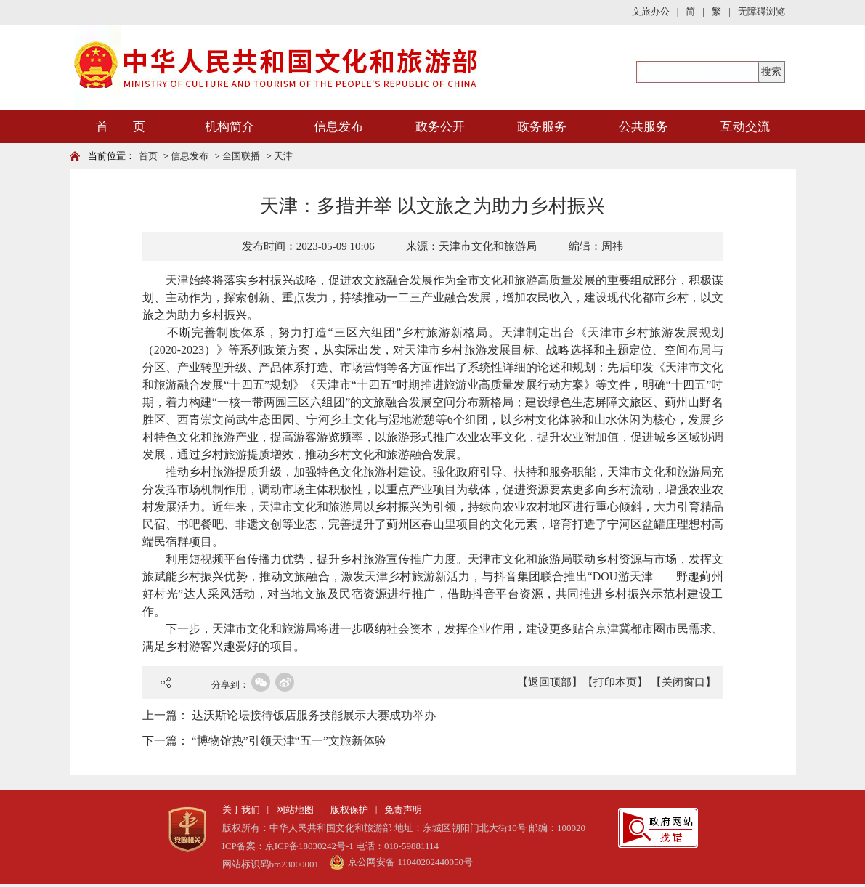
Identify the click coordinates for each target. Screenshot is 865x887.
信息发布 (338, 127)
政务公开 (440, 127)
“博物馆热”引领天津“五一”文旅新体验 (289, 740)
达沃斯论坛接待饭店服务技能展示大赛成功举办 (314, 715)
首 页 (120, 127)
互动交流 (745, 127)
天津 (283, 155)
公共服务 (643, 127)
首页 (148, 155)
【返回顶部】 (549, 682)
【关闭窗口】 (683, 682)
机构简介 (229, 127)
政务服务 (541, 127)
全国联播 (241, 155)
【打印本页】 (615, 682)
